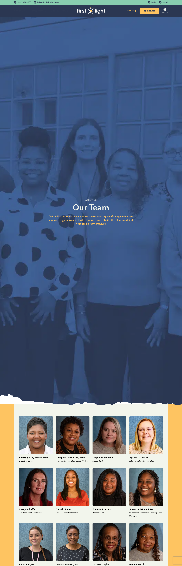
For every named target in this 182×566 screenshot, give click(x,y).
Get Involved (58, 11)
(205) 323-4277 (24, 2)
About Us (19, 11)
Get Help (131, 11)
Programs (37, 11)
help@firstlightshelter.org (48, 2)
